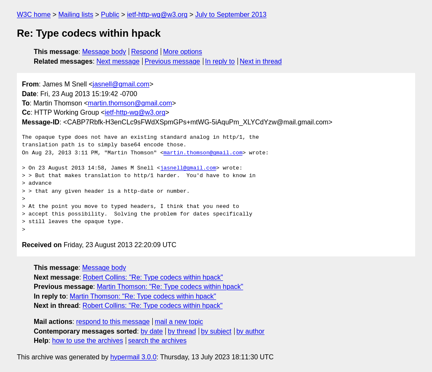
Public (110, 14)
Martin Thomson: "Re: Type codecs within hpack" (170, 286)
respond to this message (112, 321)
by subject (216, 331)
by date (151, 331)
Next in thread (261, 61)
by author (250, 331)
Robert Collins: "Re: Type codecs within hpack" (153, 277)
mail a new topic (179, 321)
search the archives (157, 340)
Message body (104, 51)
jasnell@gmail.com (121, 84)
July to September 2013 (231, 14)
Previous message (172, 61)
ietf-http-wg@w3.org (157, 14)
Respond (144, 51)
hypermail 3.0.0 (133, 357)
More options (182, 51)
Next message (118, 61)
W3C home (34, 14)
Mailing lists (75, 14)
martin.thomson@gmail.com (130, 103)
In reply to (220, 61)
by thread (182, 331)
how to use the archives (87, 340)
